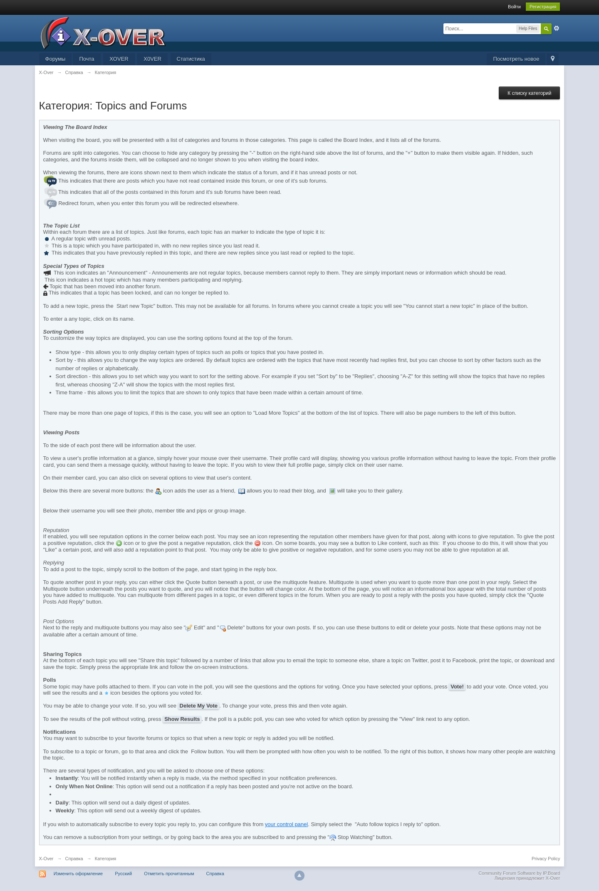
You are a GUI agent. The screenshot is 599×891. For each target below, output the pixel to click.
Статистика (191, 59)
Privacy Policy (546, 858)
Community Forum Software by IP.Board (519, 873)
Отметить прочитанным (169, 873)
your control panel (286, 824)
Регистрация (543, 6)
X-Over (46, 858)
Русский (123, 873)
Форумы (55, 59)
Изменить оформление (78, 873)
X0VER (152, 59)
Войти (514, 6)
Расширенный (556, 28)
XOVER (119, 59)
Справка (74, 858)
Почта (86, 59)
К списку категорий (529, 93)
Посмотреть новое (516, 59)
